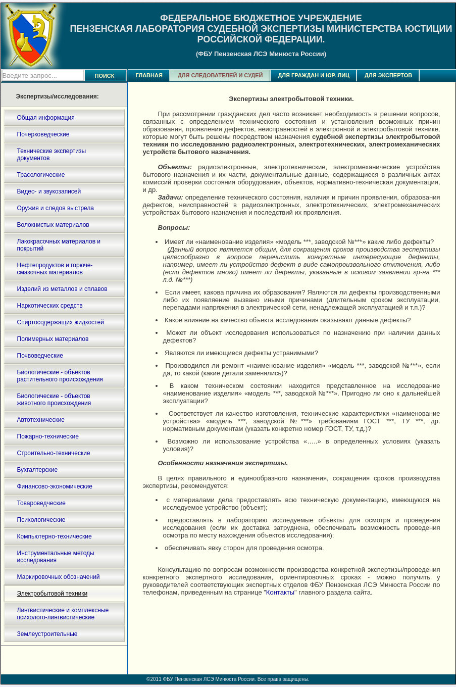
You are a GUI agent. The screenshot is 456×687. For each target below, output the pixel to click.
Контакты (280, 592)
